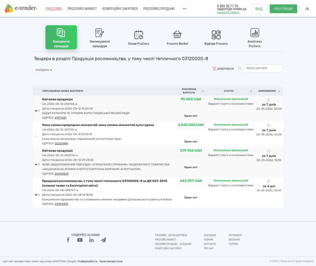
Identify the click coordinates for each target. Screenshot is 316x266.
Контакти (210, 244)
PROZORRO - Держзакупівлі (171, 235)
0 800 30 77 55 (227, 6)
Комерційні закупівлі (120, 9)
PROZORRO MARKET (82, 9)
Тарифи (233, 244)
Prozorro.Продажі (159, 9)
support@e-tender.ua (231, 9)
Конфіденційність (87, 261)
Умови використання (111, 261)
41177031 (60, 117)
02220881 (61, 143)
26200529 (62, 173)
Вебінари (234, 239)
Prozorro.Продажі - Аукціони (173, 244)
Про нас (209, 248)
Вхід (259, 9)
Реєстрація (283, 9)
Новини (208, 239)
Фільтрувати (225, 68)
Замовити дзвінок (228, 12)
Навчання (210, 235)
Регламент (235, 235)
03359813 (61, 204)
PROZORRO (54, 9)
